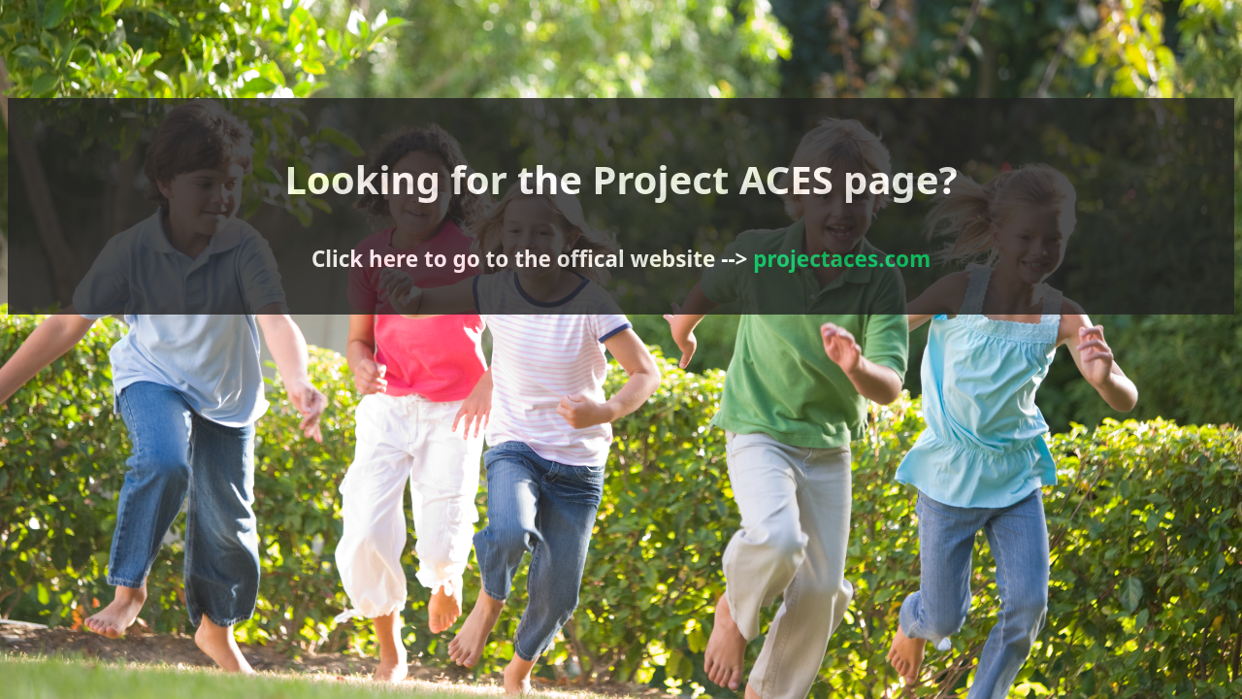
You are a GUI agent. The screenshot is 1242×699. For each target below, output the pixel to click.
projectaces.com (674, 253)
